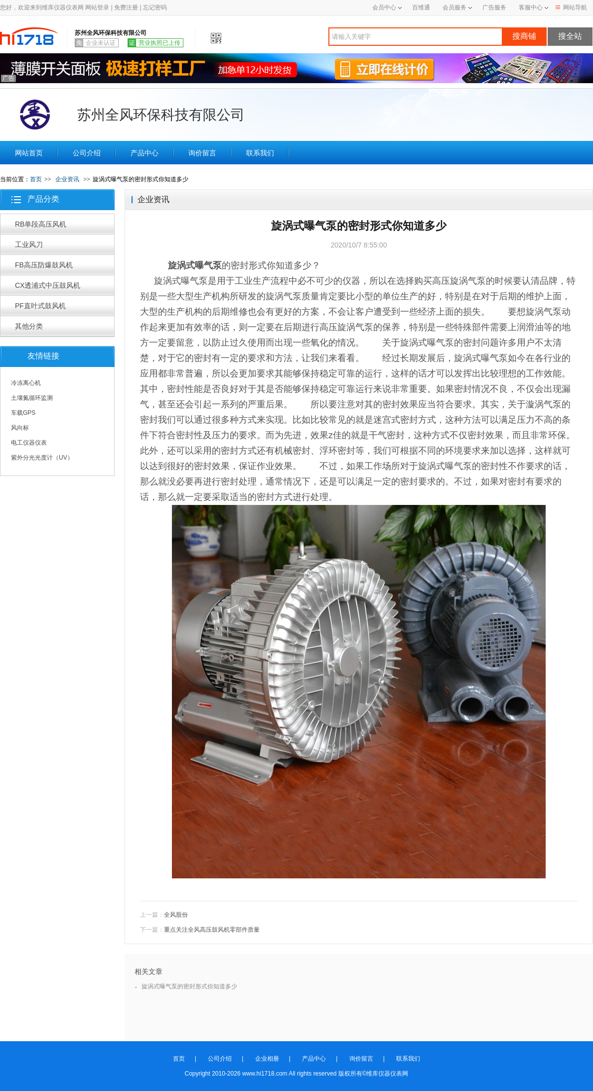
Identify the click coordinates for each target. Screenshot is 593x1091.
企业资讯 (67, 179)
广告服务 (494, 7)
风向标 (20, 427)
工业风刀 (29, 244)
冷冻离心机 (26, 382)
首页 (36, 179)
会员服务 (454, 7)
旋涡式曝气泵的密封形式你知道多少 (189, 986)
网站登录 (97, 7)
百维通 (421, 7)
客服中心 (531, 7)
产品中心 (144, 153)
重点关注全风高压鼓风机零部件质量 (212, 929)
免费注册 (126, 7)
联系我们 (260, 153)
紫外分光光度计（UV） (42, 457)
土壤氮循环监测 (32, 397)
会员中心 (387, 7)
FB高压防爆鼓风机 (44, 265)
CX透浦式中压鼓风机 (47, 285)
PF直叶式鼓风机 (40, 306)
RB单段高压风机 (40, 224)
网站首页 (29, 153)
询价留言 (202, 153)
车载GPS (23, 412)
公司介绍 (87, 153)
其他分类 (29, 326)
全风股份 (176, 914)
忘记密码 (155, 7)
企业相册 (267, 1058)
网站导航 (571, 7)
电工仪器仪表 (29, 442)
